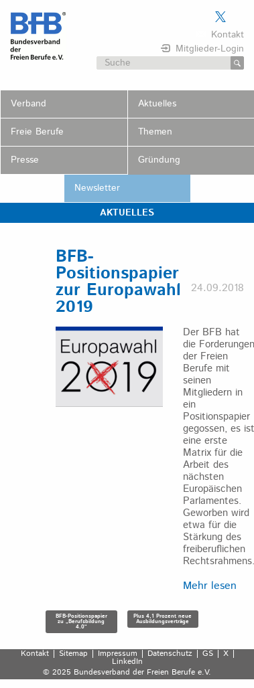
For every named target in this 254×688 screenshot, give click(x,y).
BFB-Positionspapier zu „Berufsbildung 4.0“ (81, 621)
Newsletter (97, 188)
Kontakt (227, 34)
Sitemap (73, 654)
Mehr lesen (210, 586)
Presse (25, 160)
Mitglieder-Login (210, 49)
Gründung (159, 160)
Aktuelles (157, 103)
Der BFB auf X (220, 16)
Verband (28, 103)
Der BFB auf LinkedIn (237, 16)
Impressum (117, 654)
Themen (155, 132)
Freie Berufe (37, 132)
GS (207, 654)
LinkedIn (127, 662)
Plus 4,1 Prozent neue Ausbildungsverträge (162, 618)
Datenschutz (169, 654)
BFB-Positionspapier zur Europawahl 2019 (118, 282)
